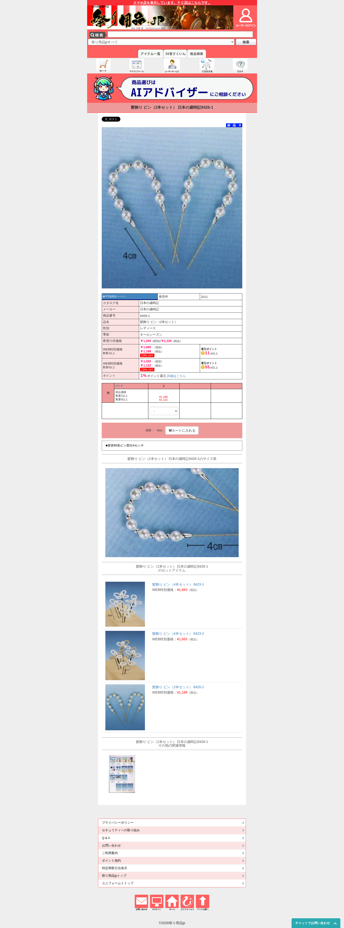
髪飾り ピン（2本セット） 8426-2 (178, 687)
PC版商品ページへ (114, 296)
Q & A (106, 838)
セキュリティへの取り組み (121, 830)
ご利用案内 (110, 853)
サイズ (119, 385)
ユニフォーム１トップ (118, 883)
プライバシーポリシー (118, 822)
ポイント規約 (111, 860)
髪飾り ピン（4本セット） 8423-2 (178, 633)
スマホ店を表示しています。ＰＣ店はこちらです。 (172, 3)
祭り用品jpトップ (114, 875)
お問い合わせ (111, 845)
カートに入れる (181, 430)
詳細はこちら (176, 376)
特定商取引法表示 (114, 868)
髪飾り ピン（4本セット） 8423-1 (178, 584)
